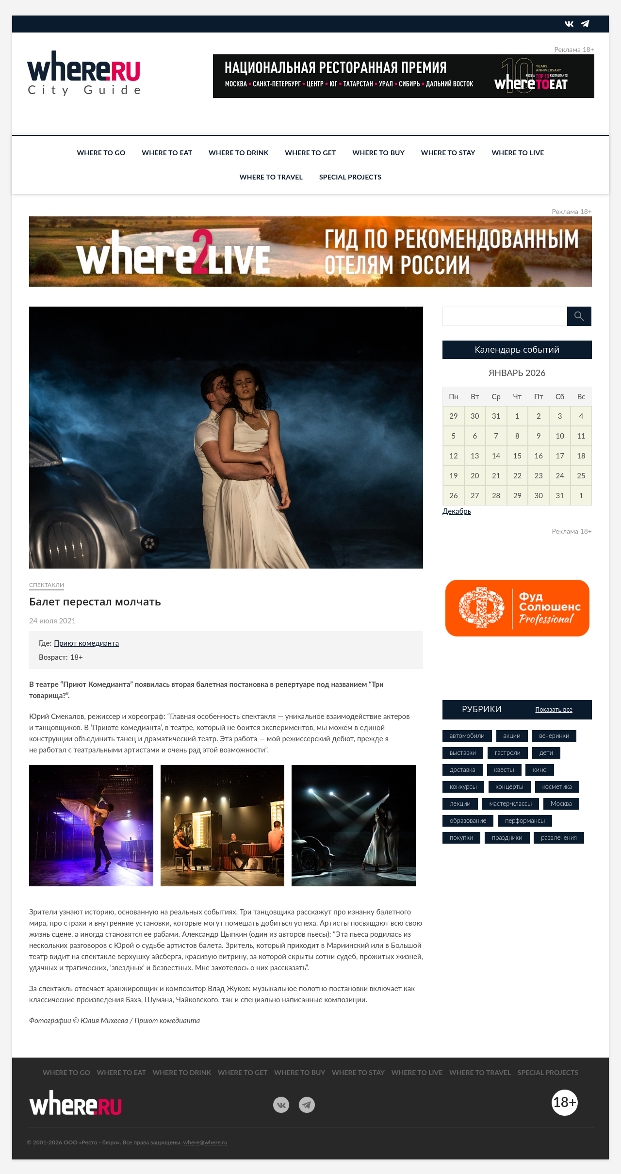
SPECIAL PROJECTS (350, 177)
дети (546, 752)
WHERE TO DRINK (238, 152)
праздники (507, 837)
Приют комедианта (86, 642)
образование (468, 820)
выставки (463, 752)
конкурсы (463, 786)
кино (539, 769)
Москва (561, 803)
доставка (462, 769)
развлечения (559, 837)
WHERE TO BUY (379, 152)
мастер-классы (511, 803)
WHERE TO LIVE (517, 152)
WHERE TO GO (101, 152)
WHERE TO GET (310, 152)
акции (512, 735)
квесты (504, 769)
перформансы (525, 820)
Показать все (553, 709)
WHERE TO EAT (167, 152)
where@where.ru (205, 1142)
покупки (461, 837)
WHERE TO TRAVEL (271, 177)
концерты (509, 786)
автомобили (467, 735)
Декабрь (456, 510)
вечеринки (554, 735)
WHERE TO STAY (448, 152)
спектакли (46, 584)
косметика (557, 786)
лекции (460, 803)
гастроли (508, 752)
